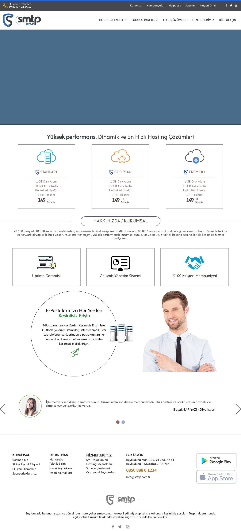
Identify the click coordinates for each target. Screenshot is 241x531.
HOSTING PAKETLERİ (113, 20)
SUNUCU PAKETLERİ (145, 20)
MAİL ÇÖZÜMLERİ (175, 20)
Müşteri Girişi (208, 5)
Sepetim (190, 5)
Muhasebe (56, 459)
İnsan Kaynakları (60, 468)
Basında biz (20, 460)
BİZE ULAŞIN (227, 20)
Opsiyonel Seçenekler (100, 472)
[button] (118, 422)
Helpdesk (175, 5)
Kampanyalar (155, 5)
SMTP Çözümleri (97, 460)
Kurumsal (136, 5)
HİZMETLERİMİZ (203, 20)
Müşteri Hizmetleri (24, 469)
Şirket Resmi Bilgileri (26, 464)
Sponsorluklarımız (24, 473)
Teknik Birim (57, 463)
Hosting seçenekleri (99, 464)
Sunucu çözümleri (98, 468)
